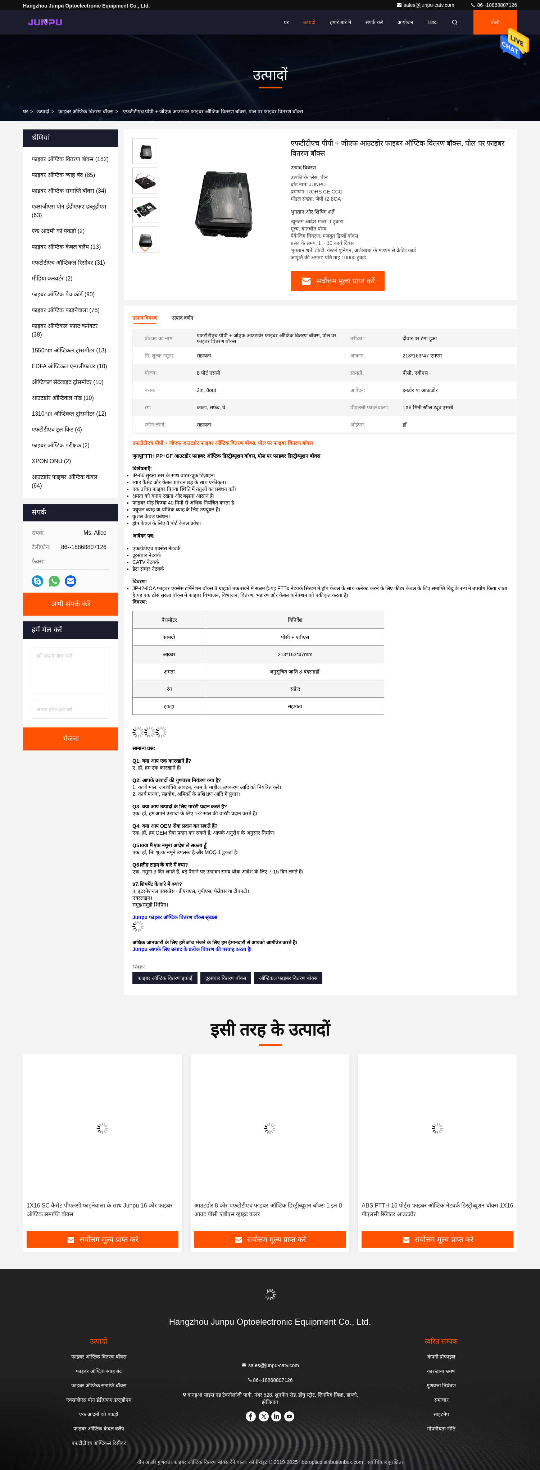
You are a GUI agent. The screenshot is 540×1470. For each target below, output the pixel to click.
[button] (145, 249)
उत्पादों (309, 22)
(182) (70, 159)
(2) (58, 231)
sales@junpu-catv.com (426, 5)
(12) (69, 414)
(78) (66, 310)
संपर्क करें (374, 22)
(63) (69, 211)
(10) (69, 366)
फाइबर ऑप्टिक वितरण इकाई (164, 978)
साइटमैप (441, 1414)
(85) (63, 175)
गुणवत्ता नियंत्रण (441, 1385)
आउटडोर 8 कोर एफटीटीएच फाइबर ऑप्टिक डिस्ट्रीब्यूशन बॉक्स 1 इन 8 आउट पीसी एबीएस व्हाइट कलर (268, 1209)
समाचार (441, 1400)
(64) (64, 481)
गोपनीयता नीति (441, 1429)
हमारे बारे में (340, 22)
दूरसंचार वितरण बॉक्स (225, 978)
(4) (57, 429)
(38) (65, 330)
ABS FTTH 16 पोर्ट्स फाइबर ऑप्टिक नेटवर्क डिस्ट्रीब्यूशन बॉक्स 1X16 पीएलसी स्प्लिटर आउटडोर (437, 1209)
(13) (66, 247)
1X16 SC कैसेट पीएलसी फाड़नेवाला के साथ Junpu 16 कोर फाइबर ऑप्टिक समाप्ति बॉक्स (100, 1209)
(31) (68, 263)
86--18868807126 (493, 5)
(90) (63, 294)
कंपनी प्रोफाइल (441, 1357)
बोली (495, 22)
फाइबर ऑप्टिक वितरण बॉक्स (85, 111)
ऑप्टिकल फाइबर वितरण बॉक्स (288, 978)
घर (286, 22)
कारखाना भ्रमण (441, 1371)
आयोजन (405, 22)
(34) (69, 191)
